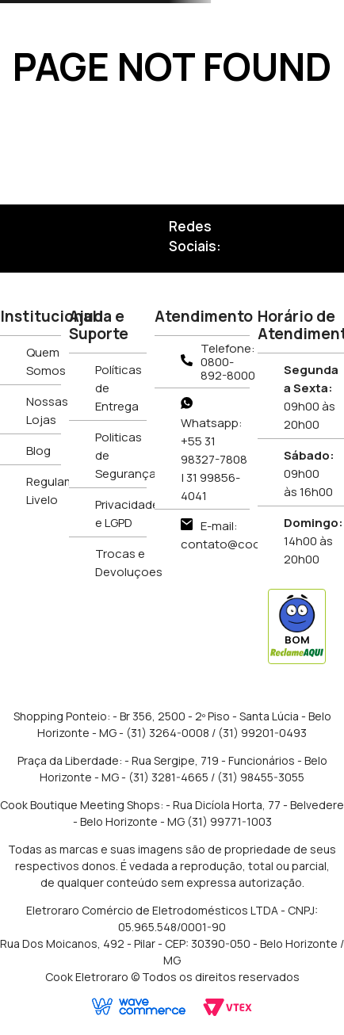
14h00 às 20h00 (313, 540)
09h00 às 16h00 (309, 473)
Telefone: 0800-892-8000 (228, 362)
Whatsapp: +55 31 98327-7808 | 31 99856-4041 (214, 459)
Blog (38, 450)
